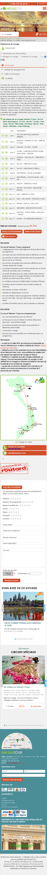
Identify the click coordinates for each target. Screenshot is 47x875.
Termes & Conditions (12, 861)
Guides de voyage (8, 802)
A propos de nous (8, 800)
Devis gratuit (8, 236)
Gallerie (7, 78)
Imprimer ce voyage (29, 56)
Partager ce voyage (10, 56)
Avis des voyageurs (11, 487)
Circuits (4, 805)
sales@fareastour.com (17, 453)
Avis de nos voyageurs (10, 807)
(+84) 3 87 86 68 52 (19, 4)
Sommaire (8, 65)
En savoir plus (36, 706)
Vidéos (4, 798)
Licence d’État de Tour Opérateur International (22, 864)
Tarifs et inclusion (11, 74)
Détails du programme (13, 69)
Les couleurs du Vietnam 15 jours (17, 687)
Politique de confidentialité (32, 861)
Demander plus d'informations (14, 53)
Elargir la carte (25, 442)
